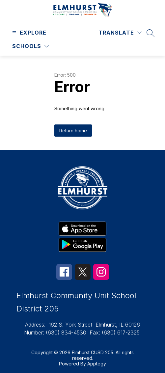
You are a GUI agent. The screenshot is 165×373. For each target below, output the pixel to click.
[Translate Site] (120, 33)
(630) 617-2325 (121, 332)
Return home (73, 130)
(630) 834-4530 (66, 332)
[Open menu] (28, 33)
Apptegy (96, 363)
